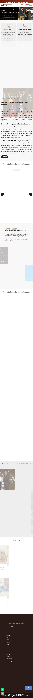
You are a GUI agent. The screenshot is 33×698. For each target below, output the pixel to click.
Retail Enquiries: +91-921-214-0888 (16, 1)
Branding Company (16, 696)
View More (4, 157)
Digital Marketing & (27, 695)
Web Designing (19, 695)
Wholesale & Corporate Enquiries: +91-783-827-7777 (16, 2)
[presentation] (2, 194)
